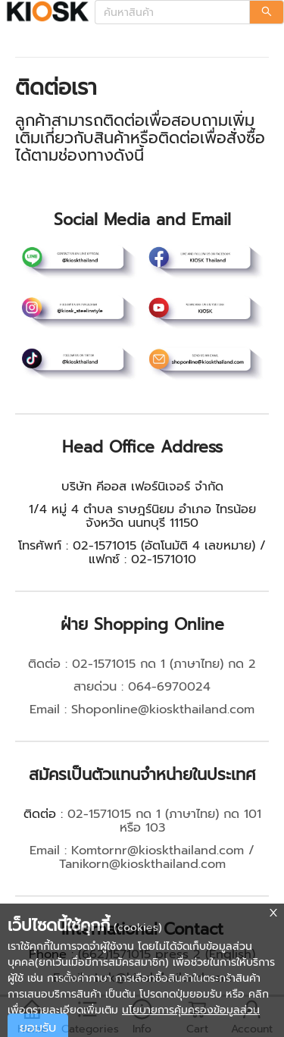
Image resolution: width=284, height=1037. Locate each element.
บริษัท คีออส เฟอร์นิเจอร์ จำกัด (142, 486)
